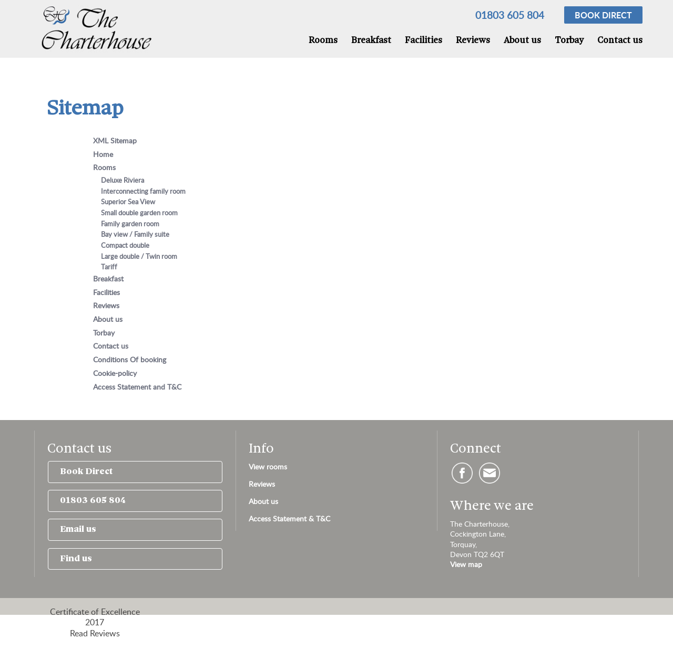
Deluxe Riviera (122, 180)
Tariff (109, 266)
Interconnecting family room (143, 191)
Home (103, 154)
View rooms (268, 466)
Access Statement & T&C (289, 518)
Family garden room (130, 223)
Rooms (323, 40)
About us (522, 40)
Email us (78, 529)
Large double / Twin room (139, 256)
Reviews (473, 40)
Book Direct (86, 471)
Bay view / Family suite (135, 234)
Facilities (423, 40)
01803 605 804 (509, 15)
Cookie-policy (115, 373)
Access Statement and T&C (137, 386)
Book (603, 15)
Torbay (569, 40)
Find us (76, 558)
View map (466, 564)
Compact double (125, 245)
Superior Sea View (128, 201)
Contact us (620, 40)
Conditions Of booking (129, 359)
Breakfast (371, 40)
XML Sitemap (115, 140)
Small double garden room (139, 212)
